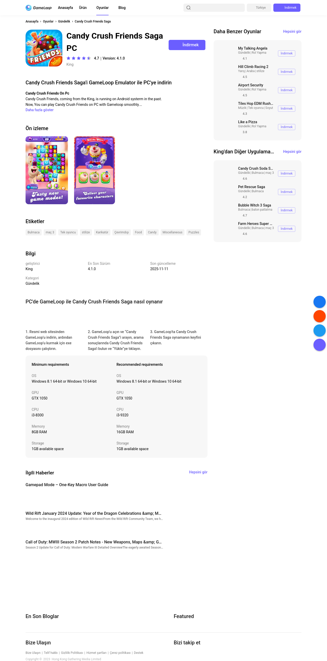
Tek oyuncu (256, 108)
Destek (138, 653)
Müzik (242, 108)
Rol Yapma (259, 52)
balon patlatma (262, 209)
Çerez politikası (120, 653)
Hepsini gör (292, 31)
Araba (250, 71)
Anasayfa (65, 8)
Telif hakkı (51, 653)
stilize (260, 71)
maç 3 (269, 173)
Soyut (269, 108)
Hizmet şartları (96, 653)
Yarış (241, 71)
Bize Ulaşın (33, 653)
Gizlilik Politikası (72, 653)
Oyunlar (102, 8)
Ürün (83, 8)
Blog (121, 8)
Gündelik (64, 21)
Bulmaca (258, 173)
